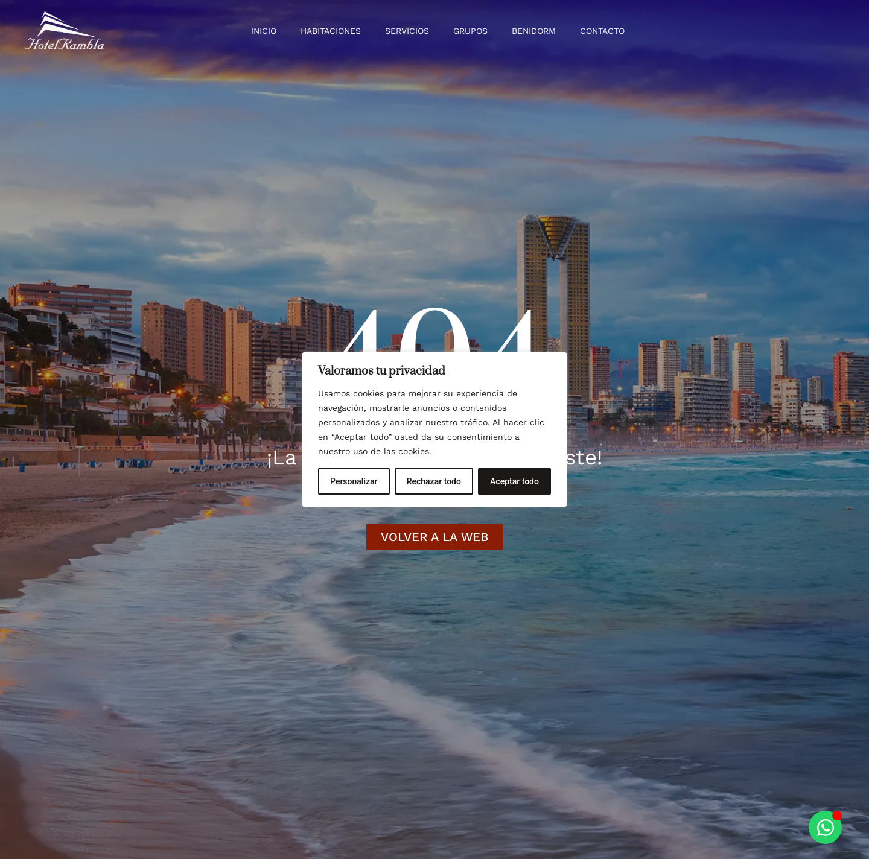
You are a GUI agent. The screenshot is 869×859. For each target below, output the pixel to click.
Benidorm (534, 31)
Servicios (407, 31)
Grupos (470, 31)
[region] (434, 429)
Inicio (263, 31)
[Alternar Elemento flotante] (825, 827)
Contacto (602, 31)
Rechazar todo (434, 481)
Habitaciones (331, 31)
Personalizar (353, 481)
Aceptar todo (514, 481)
